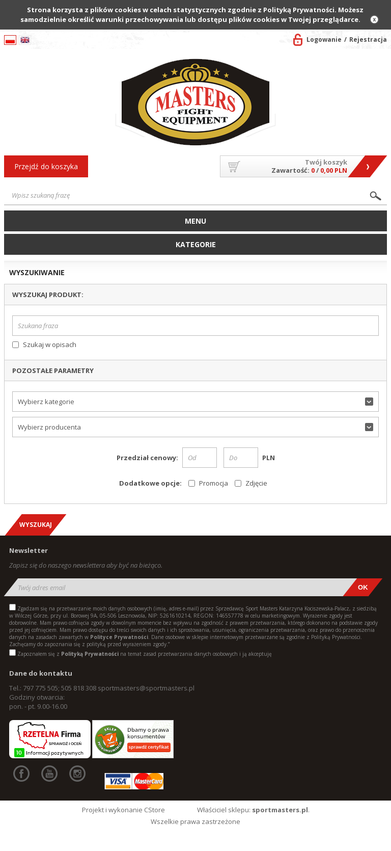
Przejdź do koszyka (46, 166)
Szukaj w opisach (49, 345)
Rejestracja (368, 39)
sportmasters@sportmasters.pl (146, 688)
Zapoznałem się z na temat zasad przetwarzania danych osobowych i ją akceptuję (144, 653)
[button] (195, 401)
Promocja (213, 483)
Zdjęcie (256, 483)
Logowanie (324, 39)
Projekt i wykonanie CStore (123, 809)
